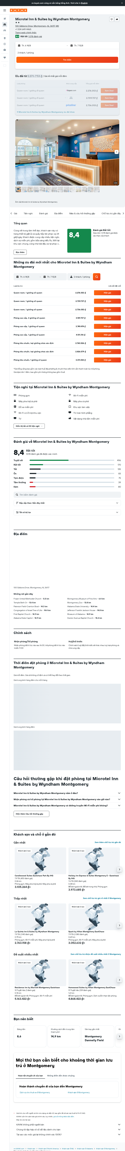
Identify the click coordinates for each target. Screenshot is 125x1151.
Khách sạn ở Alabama (85, 1149)
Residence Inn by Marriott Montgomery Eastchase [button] (37, 987)
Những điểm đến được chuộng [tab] (60, 1075)
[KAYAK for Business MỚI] (4, 49)
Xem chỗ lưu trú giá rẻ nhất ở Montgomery (102, 898)
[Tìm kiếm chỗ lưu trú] (4, 24)
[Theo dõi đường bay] (4, 44)
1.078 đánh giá (35, 36)
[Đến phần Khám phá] (4, 38)
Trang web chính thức (25, 32)
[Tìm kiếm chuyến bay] (4, 18)
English (84, 3)
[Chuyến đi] (4, 57)
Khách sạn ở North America (49, 1149)
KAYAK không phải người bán (68, 1124)
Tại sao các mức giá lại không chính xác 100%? (68, 1134)
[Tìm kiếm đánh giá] (69, 495)
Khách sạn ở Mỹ (68, 1149)
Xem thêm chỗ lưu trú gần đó (108, 842)
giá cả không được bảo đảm (63, 1116)
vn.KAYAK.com (19, 1149)
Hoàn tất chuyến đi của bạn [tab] (30, 1075)
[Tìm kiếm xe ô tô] (4, 30)
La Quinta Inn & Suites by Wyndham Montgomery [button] (37, 931)
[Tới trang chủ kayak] (18, 10)
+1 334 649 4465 (23, 29)
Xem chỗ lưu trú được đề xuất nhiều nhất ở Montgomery (96, 954)
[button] (122, 3)
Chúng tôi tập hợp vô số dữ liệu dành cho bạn (68, 1129)
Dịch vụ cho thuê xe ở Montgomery (35, 1092)
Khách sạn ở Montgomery (79, 1092)
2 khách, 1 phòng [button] (26, 52)
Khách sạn (31, 1149)
